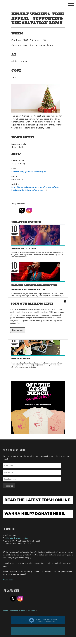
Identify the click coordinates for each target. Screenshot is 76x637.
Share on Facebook (14, 211)
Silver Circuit (20, 359)
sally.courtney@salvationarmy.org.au (28, 171)
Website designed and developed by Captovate (20, 610)
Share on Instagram (29, 211)
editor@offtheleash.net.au (16, 538)
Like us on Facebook (6, 599)
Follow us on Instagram (20, 599)
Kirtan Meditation (23, 248)
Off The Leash (17, 4)
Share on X (22, 211)
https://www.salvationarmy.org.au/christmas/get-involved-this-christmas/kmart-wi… (35, 189)
